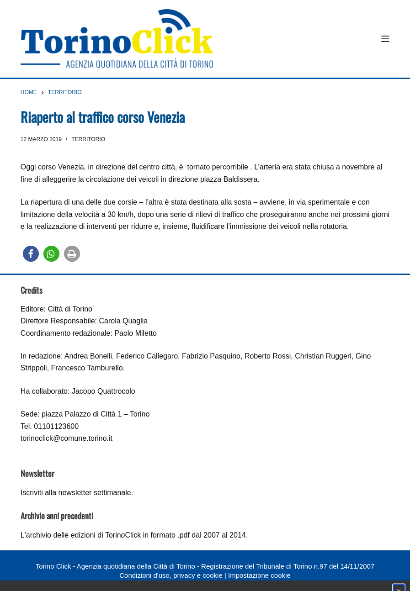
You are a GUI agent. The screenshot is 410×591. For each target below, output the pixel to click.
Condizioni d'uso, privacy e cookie (170, 575)
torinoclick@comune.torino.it (66, 438)
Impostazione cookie (259, 575)
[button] (31, 254)
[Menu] (385, 39)
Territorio (88, 139)
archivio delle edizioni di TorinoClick (83, 535)
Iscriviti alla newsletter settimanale (76, 492)
